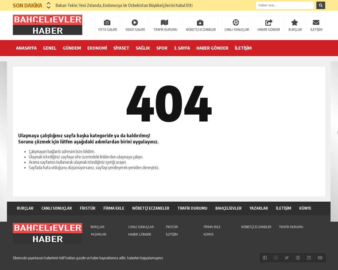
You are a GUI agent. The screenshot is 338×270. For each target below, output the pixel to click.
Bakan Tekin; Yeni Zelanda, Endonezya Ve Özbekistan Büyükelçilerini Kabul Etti (124, 5)
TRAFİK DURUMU (165, 30)
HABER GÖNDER (269, 30)
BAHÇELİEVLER (228, 208)
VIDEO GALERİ (135, 30)
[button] (49, 3)
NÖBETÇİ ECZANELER (201, 30)
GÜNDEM (72, 48)
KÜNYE (305, 208)
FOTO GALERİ (107, 30)
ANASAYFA (26, 48)
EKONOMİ (97, 48)
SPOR (162, 48)
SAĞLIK (143, 48)
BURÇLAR (295, 30)
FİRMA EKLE (113, 208)
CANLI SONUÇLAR (236, 30)
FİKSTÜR (87, 208)
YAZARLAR (259, 208)
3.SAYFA (182, 48)
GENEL (49, 48)
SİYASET (121, 48)
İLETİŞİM (316, 30)
